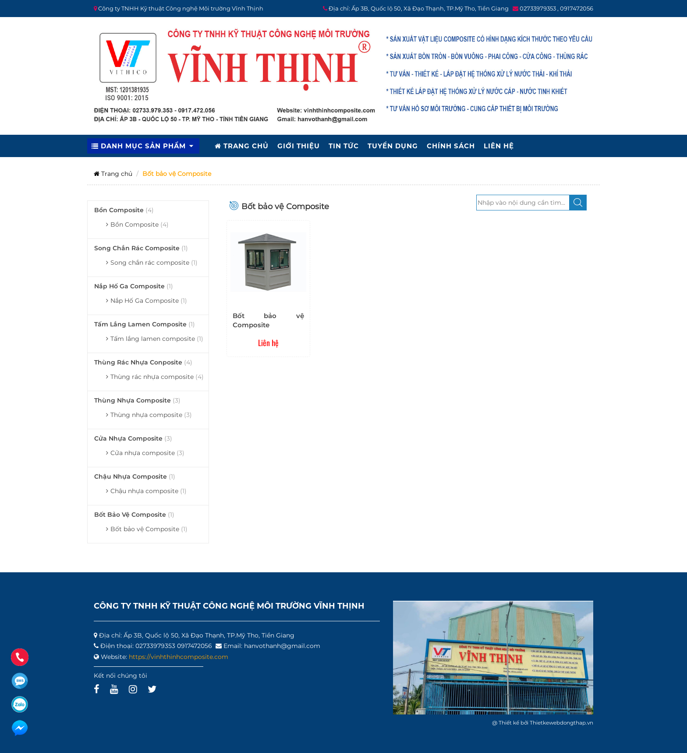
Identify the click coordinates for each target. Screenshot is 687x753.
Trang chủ (113, 174)
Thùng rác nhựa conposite (143, 362)
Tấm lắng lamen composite (144, 324)
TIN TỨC (344, 146)
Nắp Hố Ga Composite (133, 286)
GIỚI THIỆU (298, 146)
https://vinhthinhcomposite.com (178, 657)
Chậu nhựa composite (134, 476)
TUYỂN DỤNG (393, 146)
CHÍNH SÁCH (451, 146)
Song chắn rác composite (141, 248)
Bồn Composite (124, 210)
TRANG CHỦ (242, 146)
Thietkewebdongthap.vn (561, 722)
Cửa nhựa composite (133, 438)
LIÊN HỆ (499, 146)
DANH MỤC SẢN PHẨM (143, 146)
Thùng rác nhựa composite (157, 377)
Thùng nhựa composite (137, 400)
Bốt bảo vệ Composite (134, 514)
